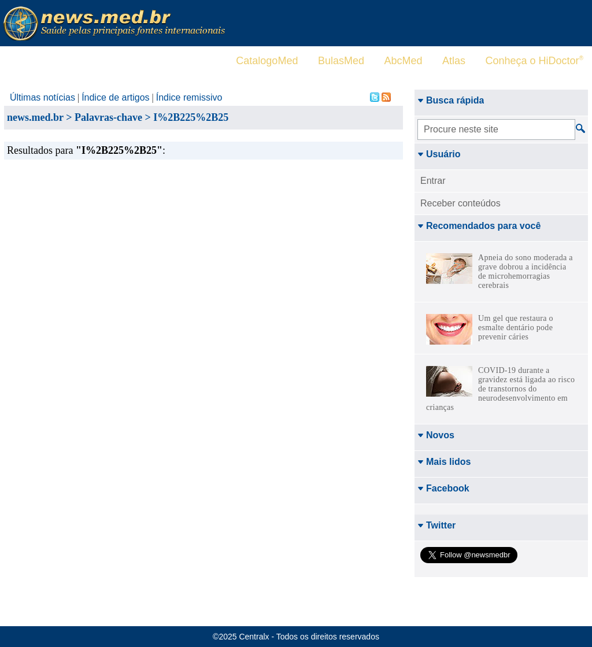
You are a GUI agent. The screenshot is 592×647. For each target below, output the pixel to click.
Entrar (433, 181)
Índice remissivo (189, 97)
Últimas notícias (42, 97)
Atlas (453, 60)
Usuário (439, 154)
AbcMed (403, 60)
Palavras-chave (108, 117)
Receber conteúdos (460, 203)
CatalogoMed (267, 60)
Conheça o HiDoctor (534, 60)
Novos (435, 435)
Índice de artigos (115, 97)
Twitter (436, 525)
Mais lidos (444, 462)
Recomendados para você (479, 226)
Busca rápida (450, 100)
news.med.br (35, 117)
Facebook (443, 488)
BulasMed (341, 60)
